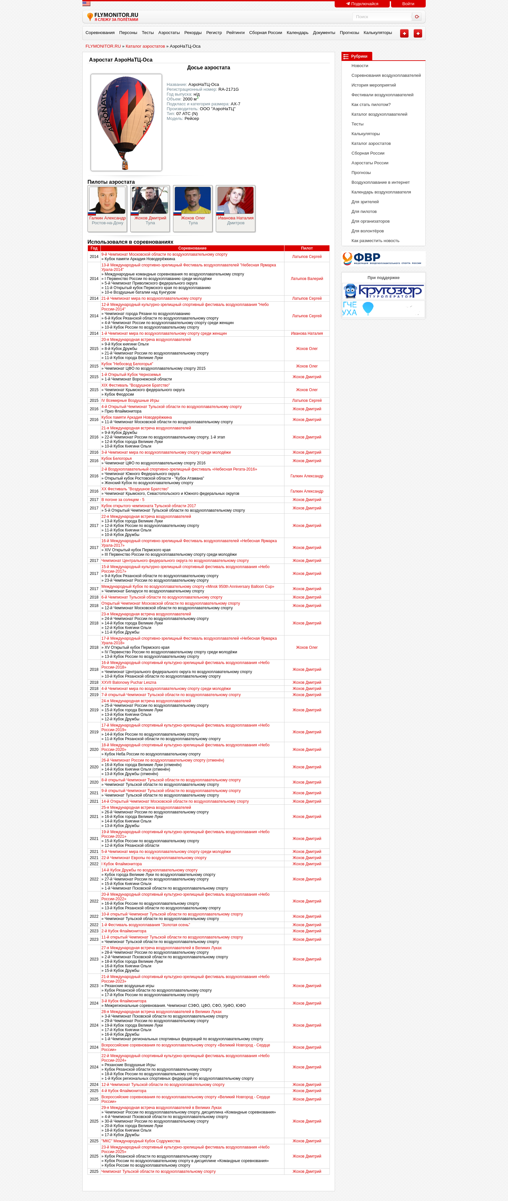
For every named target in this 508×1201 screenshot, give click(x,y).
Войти (408, 3)
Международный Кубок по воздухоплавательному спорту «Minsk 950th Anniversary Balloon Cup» (187, 586)
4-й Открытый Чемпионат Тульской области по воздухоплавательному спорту (171, 406)
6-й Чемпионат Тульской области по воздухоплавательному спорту (161, 597)
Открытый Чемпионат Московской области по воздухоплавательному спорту (170, 603)
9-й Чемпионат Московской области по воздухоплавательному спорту (164, 254)
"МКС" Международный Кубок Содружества (140, 1141)
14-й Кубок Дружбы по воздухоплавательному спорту (149, 870)
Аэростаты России (366, 162)
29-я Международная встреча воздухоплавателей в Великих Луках (161, 1107)
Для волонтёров (364, 230)
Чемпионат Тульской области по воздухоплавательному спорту (158, 1171)
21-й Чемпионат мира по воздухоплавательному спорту (151, 298)
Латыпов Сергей (307, 256)
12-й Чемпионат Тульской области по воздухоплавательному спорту (163, 1084)
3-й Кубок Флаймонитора (123, 1001)
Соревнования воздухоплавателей (383, 75)
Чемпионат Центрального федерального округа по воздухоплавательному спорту (175, 560)
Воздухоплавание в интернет (377, 182)
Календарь (297, 32)
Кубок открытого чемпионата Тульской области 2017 (148, 506)
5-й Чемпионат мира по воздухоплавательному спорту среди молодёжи (166, 851)
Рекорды (193, 32)
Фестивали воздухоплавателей (379, 94)
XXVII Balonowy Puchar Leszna (128, 682)
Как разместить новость (372, 240)
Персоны (128, 32)
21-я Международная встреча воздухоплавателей (146, 428)
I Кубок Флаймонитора (121, 864)
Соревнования (100, 32)
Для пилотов (361, 211)
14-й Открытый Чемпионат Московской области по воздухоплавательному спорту (175, 801)
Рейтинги (235, 32)
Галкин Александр (107, 218)
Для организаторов (367, 221)
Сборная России (265, 32)
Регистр (214, 32)
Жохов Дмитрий (150, 218)
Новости (356, 65)
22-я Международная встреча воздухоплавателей (146, 516)
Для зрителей (362, 201)
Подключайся (362, 3)
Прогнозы (349, 32)
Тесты (148, 32)
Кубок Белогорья (116, 458)
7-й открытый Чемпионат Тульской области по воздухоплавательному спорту (171, 695)
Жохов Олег (193, 218)
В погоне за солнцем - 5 (122, 499)
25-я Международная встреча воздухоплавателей (146, 807)
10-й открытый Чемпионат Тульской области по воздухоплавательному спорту (172, 914)
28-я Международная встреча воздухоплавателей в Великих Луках (161, 1011)
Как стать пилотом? (368, 104)
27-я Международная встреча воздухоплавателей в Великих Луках (161, 948)
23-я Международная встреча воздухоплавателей (146, 614)
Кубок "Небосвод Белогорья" (127, 364)
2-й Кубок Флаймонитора (123, 931)
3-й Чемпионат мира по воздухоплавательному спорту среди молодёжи (166, 452)
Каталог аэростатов (368, 143)
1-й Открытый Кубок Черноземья (131, 374)
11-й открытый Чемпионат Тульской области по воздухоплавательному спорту (172, 937)
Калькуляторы (378, 32)
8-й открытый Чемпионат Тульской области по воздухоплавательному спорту (171, 780)
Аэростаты (169, 32)
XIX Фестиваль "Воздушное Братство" (135, 385)
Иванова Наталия (235, 218)
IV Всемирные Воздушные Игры (130, 400)
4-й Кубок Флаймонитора (123, 1091)
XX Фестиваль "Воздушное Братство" (135, 489)
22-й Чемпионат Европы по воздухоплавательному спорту (153, 858)
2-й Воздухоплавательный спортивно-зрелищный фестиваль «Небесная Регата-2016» (179, 469)
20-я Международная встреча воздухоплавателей (146, 339)
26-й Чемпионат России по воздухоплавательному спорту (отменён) (162, 760)
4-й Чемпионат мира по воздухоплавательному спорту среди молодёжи (166, 688)
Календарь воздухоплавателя (378, 192)
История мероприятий (370, 85)
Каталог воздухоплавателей (376, 114)
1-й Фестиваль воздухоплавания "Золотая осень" (145, 925)
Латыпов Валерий (307, 278)
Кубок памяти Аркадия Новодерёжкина (136, 417)
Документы (324, 32)
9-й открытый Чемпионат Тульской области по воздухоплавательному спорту (171, 790)
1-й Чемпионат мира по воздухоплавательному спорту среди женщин (164, 333)
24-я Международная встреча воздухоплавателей (146, 701)
